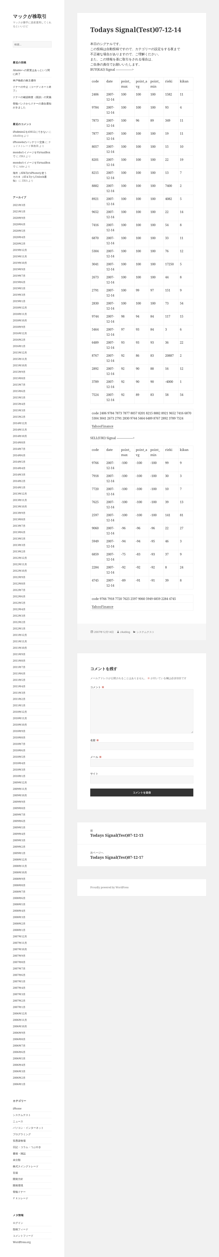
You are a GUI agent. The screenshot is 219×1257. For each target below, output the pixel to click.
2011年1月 (19, 705)
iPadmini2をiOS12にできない (30, 132)
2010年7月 (19, 744)
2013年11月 (20, 500)
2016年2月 (19, 339)
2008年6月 (19, 898)
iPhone (17, 1108)
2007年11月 (20, 943)
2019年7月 (19, 275)
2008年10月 (20, 872)
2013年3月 (19, 545)
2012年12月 (20, 558)
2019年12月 (20, 250)
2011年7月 (19, 667)
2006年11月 (20, 1020)
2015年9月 (19, 372)
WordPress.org (22, 1242)
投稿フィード (20, 1229)
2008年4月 (19, 911)
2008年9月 (19, 879)
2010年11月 (20, 718)
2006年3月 (19, 1071)
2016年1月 (19, 346)
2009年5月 (19, 827)
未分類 (17, 1160)
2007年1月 (19, 1007)
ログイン (18, 1223)
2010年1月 (19, 776)
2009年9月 (19, 802)
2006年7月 (19, 1045)
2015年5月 (19, 397)
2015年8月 (19, 378)
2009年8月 (19, 808)
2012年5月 (19, 603)
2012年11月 (20, 564)
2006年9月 (19, 1033)
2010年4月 (19, 763)
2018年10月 (20, 320)
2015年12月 (20, 352)
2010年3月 (19, 769)
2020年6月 (19, 224)
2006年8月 (19, 1039)
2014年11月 (20, 429)
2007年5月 (19, 981)
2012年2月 (19, 622)
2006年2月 (19, 1078)
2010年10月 (20, 724)
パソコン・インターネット (28, 1128)
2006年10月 (20, 1026)
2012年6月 (19, 596)
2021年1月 (19, 211)
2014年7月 (19, 449)
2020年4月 (19, 237)
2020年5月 (19, 231)
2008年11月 (20, 866)
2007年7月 (19, 968)
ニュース (18, 1121)
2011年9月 (19, 654)
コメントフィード (23, 1236)
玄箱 (15, 1173)
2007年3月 (19, 994)
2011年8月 (19, 660)
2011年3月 (19, 693)
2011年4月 (19, 686)
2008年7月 (19, 891)
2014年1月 (19, 487)
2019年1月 (19, 301)
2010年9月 (19, 731)
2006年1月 (19, 1084)
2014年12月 (20, 423)
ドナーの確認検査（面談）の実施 (32, 97)
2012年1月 (19, 628)
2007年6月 (19, 975)
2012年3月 (19, 615)
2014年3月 (19, 474)
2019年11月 (20, 256)
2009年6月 (19, 821)
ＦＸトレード (20, 1198)
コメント (97, 687)
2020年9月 (19, 218)
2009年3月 (19, 840)
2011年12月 (20, 635)
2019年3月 (19, 295)
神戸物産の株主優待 (24, 80)
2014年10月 (20, 436)
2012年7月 (19, 590)
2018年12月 (20, 307)
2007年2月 (19, 1000)
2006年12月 (20, 1013)
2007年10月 (20, 949)
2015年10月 (20, 365)
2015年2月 (19, 417)
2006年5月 (19, 1058)
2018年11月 (20, 314)
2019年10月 (20, 263)
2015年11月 (20, 359)
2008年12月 (20, 859)
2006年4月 (19, 1065)
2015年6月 (19, 391)
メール (96, 757)
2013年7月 (19, 526)
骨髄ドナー (19, 1192)
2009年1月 (19, 853)
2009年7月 (19, 814)
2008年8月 (19, 885)
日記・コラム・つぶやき (27, 1147)
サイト (94, 773)
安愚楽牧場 (19, 1140)
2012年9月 (19, 577)
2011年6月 (19, 673)
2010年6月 (19, 750)
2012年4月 (19, 609)
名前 (94, 740)
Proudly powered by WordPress (109, 887)
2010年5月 (19, 757)
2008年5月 (19, 904)
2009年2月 (19, 846)
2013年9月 (19, 513)
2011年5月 (19, 680)
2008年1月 (19, 930)
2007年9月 (19, 955)
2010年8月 (19, 737)
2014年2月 (19, 481)
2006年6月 (19, 1052)
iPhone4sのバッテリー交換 (28, 142)
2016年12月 (20, 333)
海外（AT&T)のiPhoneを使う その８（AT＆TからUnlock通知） (31, 176)
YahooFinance (102, 426)
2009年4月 (19, 834)
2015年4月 (19, 404)
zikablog (125, 632)
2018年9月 (19, 327)
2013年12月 (20, 493)
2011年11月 (20, 641)
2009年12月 (20, 782)
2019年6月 (19, 282)
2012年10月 (20, 571)
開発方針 (18, 1179)
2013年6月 (19, 532)
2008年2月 (19, 923)
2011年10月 (20, 648)
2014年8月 (19, 442)
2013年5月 (19, 538)
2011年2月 (19, 699)
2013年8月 (19, 519)
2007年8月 (19, 962)
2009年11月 (20, 789)
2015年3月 (19, 410)
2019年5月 (19, 288)
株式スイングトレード (25, 1166)
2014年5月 (19, 462)
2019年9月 (19, 269)
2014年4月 (19, 468)
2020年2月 (19, 243)
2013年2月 (19, 551)
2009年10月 (20, 795)
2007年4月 (19, 988)
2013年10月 (20, 506)
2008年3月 (19, 917)
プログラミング (22, 1134)
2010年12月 (20, 712)
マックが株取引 (30, 16)
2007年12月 (20, 936)
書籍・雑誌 (19, 1153)
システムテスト (22, 1115)
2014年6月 (19, 455)
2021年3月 (19, 205)
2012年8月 (19, 583)
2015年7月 (19, 384)
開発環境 (18, 1185)
